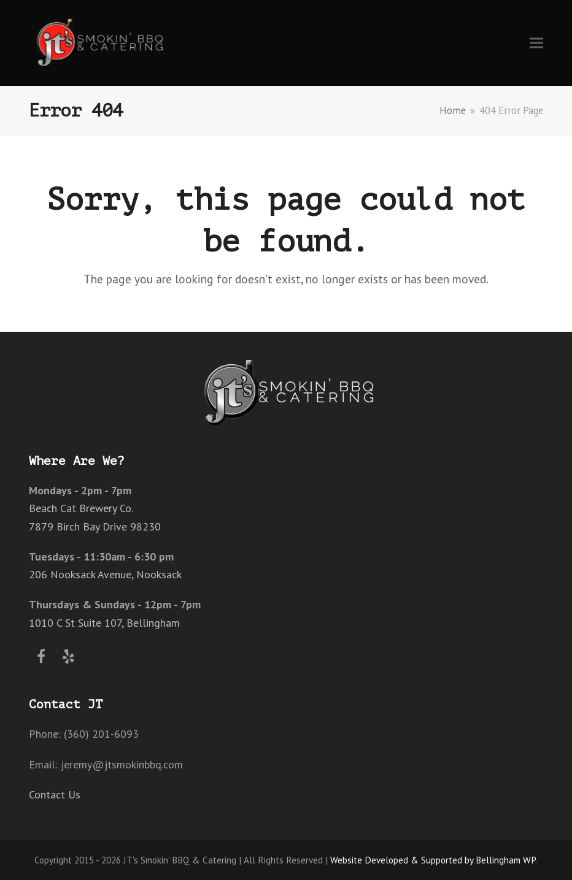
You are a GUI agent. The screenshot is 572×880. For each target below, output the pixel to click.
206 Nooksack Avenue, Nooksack (105, 574)
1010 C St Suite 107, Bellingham (104, 623)
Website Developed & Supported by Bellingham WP (432, 860)
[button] (536, 42)
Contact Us (54, 794)
